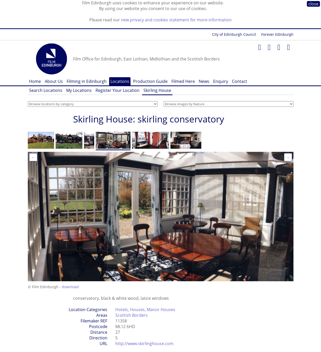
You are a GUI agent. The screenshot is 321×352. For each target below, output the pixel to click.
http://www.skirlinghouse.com (144, 343)
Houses (137, 309)
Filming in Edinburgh (87, 81)
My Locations (79, 90)
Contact (239, 81)
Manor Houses (161, 309)
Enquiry (220, 81)
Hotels (121, 309)
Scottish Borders (131, 315)
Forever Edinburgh (277, 34)
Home (35, 81)
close (313, 4)
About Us (54, 81)
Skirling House (157, 90)
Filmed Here (183, 81)
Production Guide (150, 81)
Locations (119, 81)
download (70, 286)
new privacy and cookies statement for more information (176, 20)
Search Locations (45, 90)
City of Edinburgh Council (234, 34)
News (204, 81)
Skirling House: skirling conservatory (148, 119)
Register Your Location (118, 90)
